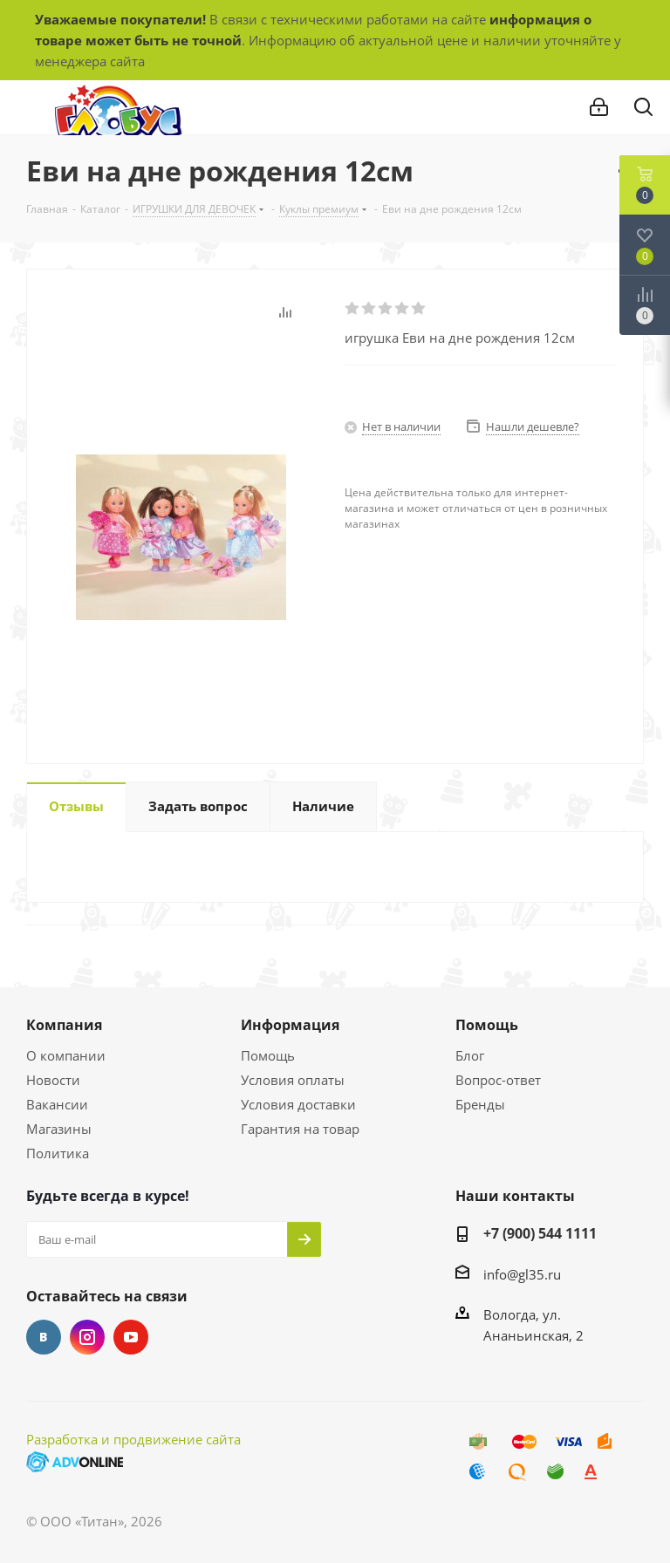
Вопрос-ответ (498, 1080)
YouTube (130, 1337)
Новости (53, 1080)
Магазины (59, 1128)
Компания (64, 1024)
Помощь (268, 1055)
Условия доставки (298, 1104)
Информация (290, 1024)
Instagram (87, 1337)
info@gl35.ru (522, 1274)
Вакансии (57, 1104)
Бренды (480, 1104)
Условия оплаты (293, 1080)
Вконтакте (43, 1337)
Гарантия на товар (300, 1128)
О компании (66, 1055)
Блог (469, 1055)
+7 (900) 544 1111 (540, 1233)
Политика (57, 1153)
